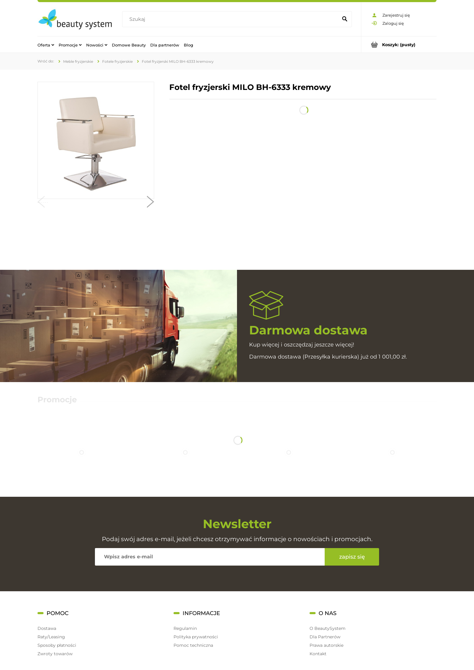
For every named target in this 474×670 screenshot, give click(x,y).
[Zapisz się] (352, 557)
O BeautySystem (328, 628)
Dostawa (46, 628)
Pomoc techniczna (193, 645)
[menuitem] (45, 44)
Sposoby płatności (56, 645)
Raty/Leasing (51, 637)
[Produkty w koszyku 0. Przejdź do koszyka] (399, 45)
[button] (41, 203)
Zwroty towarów (55, 653)
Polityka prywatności (196, 637)
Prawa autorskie (326, 645)
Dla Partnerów (325, 637)
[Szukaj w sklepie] (231, 19)
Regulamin (185, 628)
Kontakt (318, 653)
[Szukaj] (345, 19)
